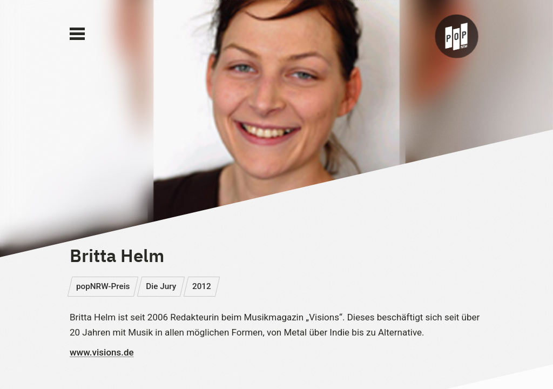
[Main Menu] (77, 34)
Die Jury (161, 286)
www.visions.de (102, 352)
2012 (201, 286)
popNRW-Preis (103, 286)
